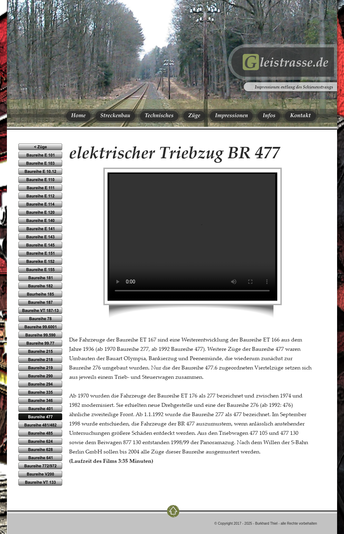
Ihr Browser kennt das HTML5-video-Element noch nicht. (192, 236)
